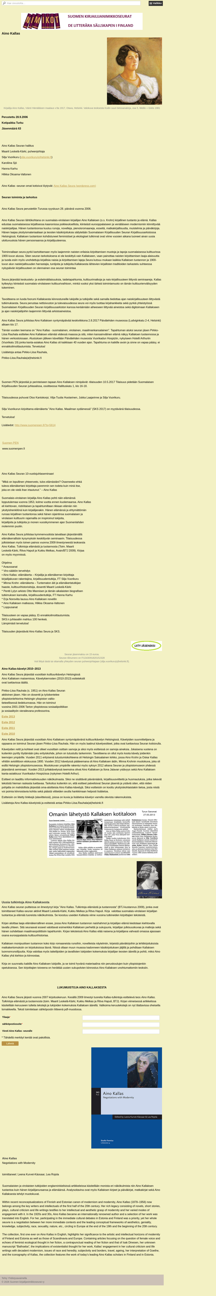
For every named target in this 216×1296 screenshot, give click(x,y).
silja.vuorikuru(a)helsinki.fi (36, 157)
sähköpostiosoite (12, 1024)
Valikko (157, 3)
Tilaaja (5, 1017)
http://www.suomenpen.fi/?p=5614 (35, 425)
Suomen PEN (10, 442)
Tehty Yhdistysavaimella (14, 1278)
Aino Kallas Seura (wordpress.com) (75, 185)
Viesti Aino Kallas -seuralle (17, 1031)
